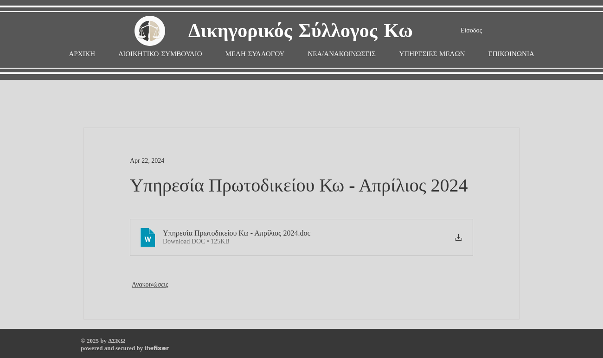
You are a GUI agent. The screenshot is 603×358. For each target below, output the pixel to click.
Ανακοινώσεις (150, 284)
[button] (255, 54)
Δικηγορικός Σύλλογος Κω (300, 31)
